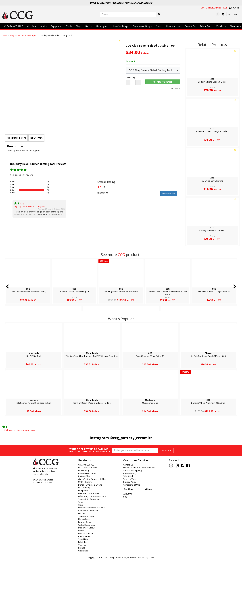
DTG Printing (84, 533)
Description (16, 138)
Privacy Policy (129, 527)
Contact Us (128, 510)
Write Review (168, 193)
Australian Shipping (132, 515)
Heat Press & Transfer (88, 538)
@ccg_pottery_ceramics (131, 437)
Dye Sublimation (86, 578)
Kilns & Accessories (37, 26)
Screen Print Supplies (88, 556)
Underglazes (103, 26)
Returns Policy (130, 518)
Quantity (130, 77)
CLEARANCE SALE (13, 26)
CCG (121, 254)
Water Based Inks (86, 570)
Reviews (36, 138)
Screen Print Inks (86, 561)
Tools (69, 26)
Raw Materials (173, 26)
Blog (125, 542)
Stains (159, 26)
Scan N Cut (190, 26)
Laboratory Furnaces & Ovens (92, 541)
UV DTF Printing (85, 527)
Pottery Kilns (84, 521)
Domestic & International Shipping (139, 512)
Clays (78, 26)
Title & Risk (128, 521)
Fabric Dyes (206, 26)
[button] (234, 7)
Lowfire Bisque (121, 26)
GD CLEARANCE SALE (87, 512)
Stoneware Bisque (142, 26)
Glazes (88, 26)
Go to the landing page (213, 7)
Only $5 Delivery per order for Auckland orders (121, 2)
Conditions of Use (131, 530)
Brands (81, 593)
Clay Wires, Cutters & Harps (23, 35)
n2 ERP (151, 603)
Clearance (83, 596)
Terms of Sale (129, 524)
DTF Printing (83, 515)
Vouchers (221, 26)
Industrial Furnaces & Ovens (91, 553)
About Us (127, 539)
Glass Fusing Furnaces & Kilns (92, 524)
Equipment (56, 26)
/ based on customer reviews (18, 430)
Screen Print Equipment (89, 544)
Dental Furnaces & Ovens (90, 530)
